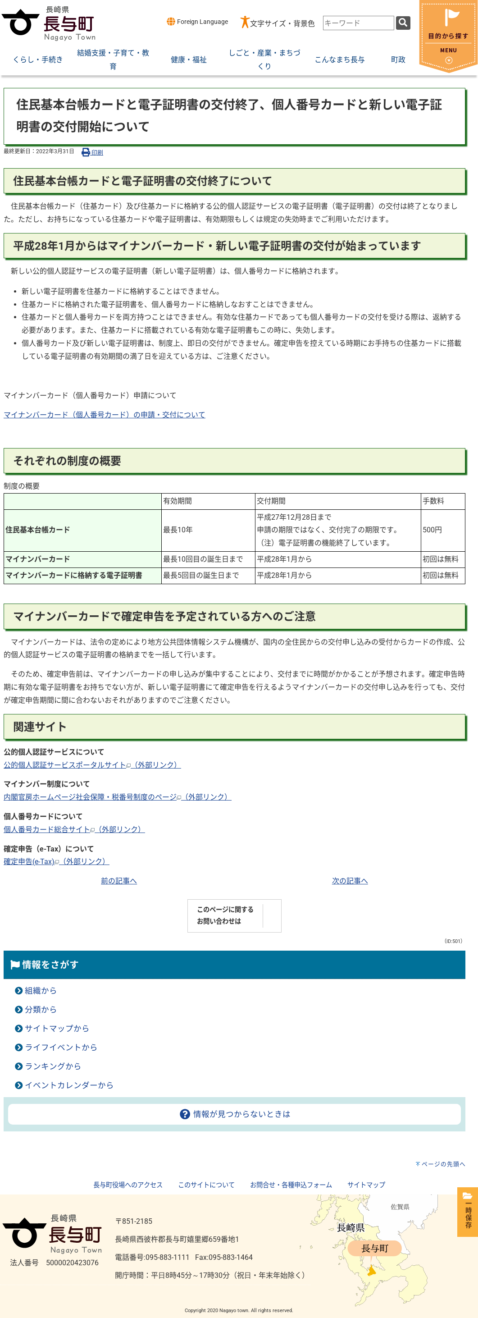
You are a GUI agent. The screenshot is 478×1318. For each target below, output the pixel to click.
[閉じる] (448, 70)
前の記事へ (119, 881)
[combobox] (358, 23)
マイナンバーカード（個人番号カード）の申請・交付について (104, 415)
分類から (41, 1009)
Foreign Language (197, 21)
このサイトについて (206, 1185)
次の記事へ (350, 881)
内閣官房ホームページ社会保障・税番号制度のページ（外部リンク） (118, 797)
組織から (41, 990)
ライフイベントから (61, 1047)
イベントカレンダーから (69, 1085)
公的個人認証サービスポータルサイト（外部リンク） (92, 765)
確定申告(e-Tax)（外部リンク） (56, 861)
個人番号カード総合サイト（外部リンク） (74, 829)
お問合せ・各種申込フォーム (291, 1185)
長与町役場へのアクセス (128, 1185)
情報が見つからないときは (234, 1114)
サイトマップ (366, 1185)
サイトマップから (57, 1028)
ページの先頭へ (444, 1164)
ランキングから (53, 1066)
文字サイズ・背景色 (282, 23)
